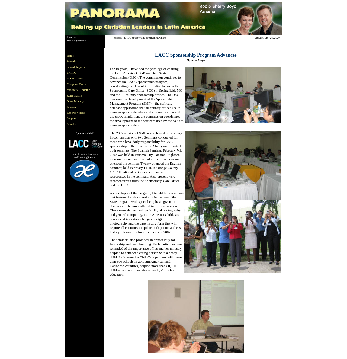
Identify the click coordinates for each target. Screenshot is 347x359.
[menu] (79, 90)
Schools (118, 37)
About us (72, 124)
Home (70, 55)
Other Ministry (75, 101)
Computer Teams (76, 84)
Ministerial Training (78, 89)
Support (71, 118)
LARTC (71, 72)
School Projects (76, 67)
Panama (71, 106)
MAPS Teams (75, 78)
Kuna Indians (74, 95)
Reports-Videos (76, 112)
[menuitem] (79, 56)
